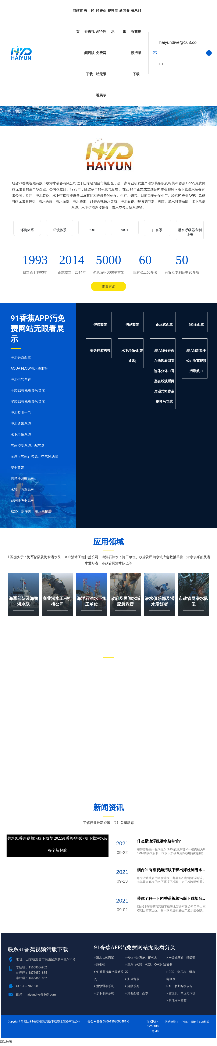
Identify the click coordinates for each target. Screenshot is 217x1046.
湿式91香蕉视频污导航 (28, 403)
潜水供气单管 (21, 381)
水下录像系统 (21, 436)
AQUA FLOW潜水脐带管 (29, 370)
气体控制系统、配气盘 (28, 447)
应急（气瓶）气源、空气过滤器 (34, 458)
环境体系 (27, 230)
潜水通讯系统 (21, 425)
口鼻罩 (157, 230)
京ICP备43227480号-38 (152, 1028)
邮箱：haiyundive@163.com (36, 996)
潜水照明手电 (21, 414)
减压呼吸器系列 (22, 502)
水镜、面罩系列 (22, 491)
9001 (92, 230)
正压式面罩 (164, 326)
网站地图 (6, 1043)
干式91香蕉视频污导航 (28, 392)
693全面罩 (196, 326)
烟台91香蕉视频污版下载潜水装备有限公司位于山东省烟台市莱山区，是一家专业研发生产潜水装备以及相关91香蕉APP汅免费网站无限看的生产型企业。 (171, 912)
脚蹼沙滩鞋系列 (22, 480)
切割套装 (132, 326)
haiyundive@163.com (178, 53)
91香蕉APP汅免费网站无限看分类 (135, 949)
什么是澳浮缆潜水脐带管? (159, 843)
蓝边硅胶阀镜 (100, 352)
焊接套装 (100, 326)
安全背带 (17, 469)
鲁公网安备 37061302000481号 (108, 1023)
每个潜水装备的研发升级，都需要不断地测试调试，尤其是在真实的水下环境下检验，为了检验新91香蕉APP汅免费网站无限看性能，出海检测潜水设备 (171, 883)
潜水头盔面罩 (21, 359)
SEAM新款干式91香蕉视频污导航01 (196, 362)
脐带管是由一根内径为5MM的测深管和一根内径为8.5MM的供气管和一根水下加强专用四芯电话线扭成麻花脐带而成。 (171, 854)
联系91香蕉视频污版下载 (38, 951)
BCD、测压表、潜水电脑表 (31, 513)
